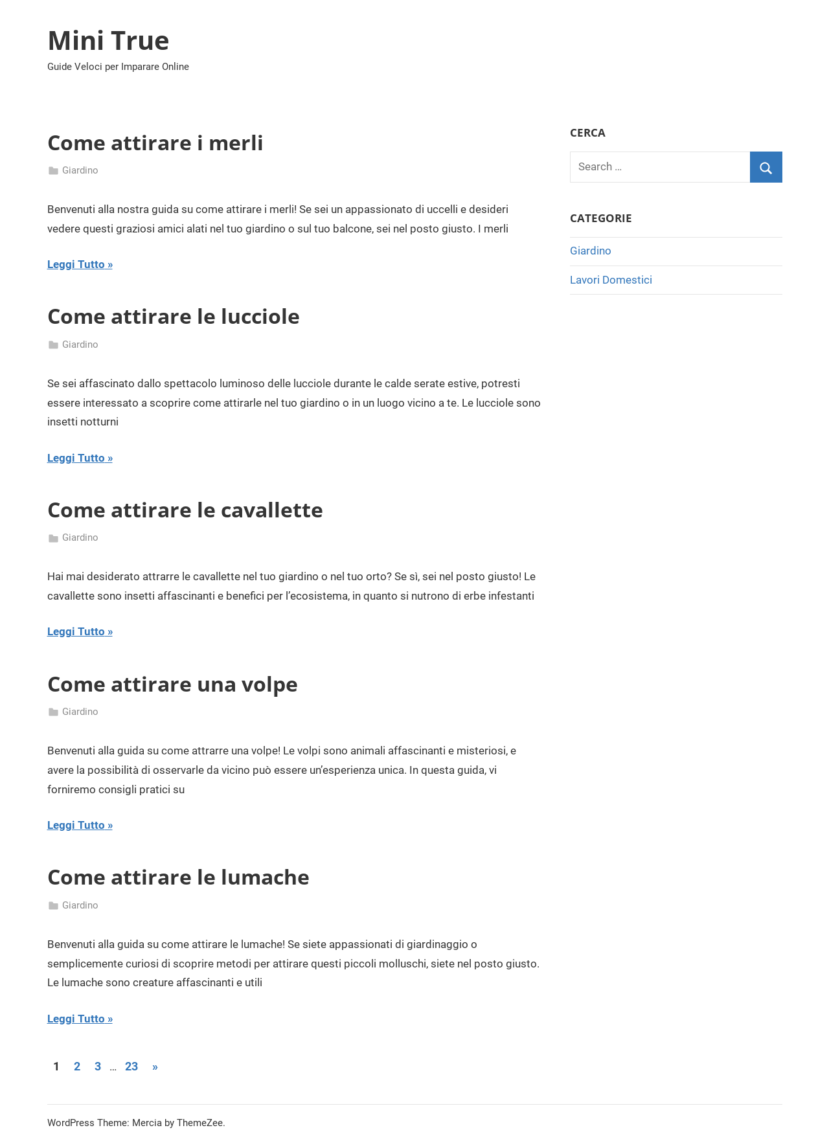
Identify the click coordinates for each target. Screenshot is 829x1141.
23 (131, 1066)
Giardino (80, 170)
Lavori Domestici (611, 279)
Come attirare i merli (155, 142)
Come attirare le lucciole (173, 316)
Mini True (108, 40)
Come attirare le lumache (178, 876)
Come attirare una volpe (172, 683)
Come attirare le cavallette (185, 509)
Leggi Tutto (76, 264)
